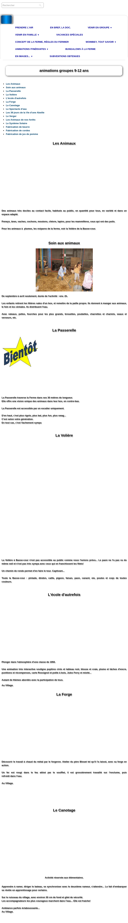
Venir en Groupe (100, 27)
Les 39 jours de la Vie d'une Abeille (25, 112)
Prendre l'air (24, 27)
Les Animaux (13, 84)
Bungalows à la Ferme (80, 49)
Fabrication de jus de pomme (22, 134)
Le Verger (11, 116)
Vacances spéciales (69, 34)
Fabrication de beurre (18, 127)
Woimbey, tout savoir (101, 42)
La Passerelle (13, 91)
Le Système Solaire (16, 123)
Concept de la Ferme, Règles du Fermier (42, 42)
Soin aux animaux (16, 87)
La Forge (11, 101)
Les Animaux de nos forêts (21, 119)
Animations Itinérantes (31, 49)
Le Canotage (13, 105)
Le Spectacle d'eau (16, 109)
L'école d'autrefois (16, 98)
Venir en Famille (27, 34)
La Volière (11, 94)
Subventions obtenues (65, 56)
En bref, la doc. (60, 27)
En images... (24, 56)
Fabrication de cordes (18, 130)
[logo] (6, 19)
